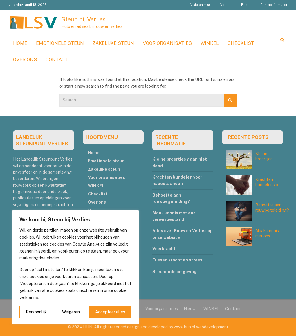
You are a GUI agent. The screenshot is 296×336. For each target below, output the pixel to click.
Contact (57, 59)
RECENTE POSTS (248, 137)
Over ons (25, 59)
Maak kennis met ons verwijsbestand (269, 236)
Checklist (241, 43)
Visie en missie (202, 4)
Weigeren (71, 312)
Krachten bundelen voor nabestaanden (268, 184)
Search (230, 100)
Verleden (227, 4)
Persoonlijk (36, 312)
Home (20, 43)
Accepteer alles (110, 312)
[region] (75, 267)
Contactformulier (273, 4)
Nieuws (191, 308)
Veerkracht (164, 248)
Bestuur (247, 4)
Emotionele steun (60, 43)
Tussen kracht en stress (177, 260)
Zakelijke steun (113, 43)
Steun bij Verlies (83, 19)
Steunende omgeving (174, 271)
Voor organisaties (167, 43)
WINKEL (210, 43)
